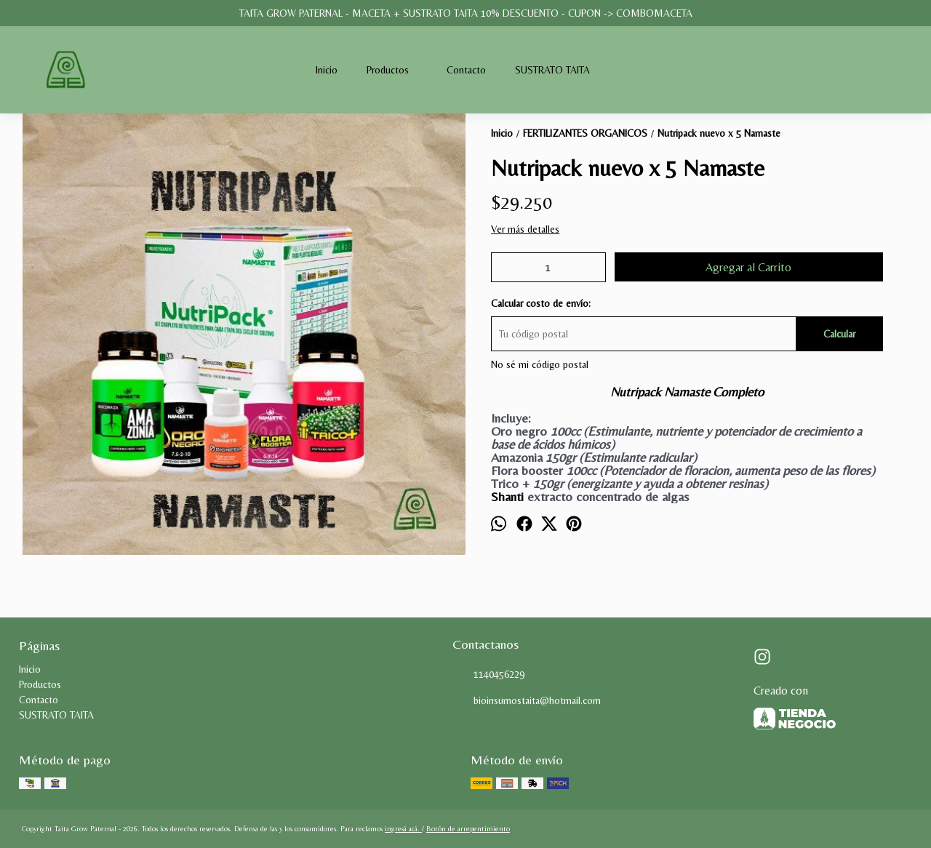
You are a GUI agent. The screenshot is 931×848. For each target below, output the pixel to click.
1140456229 (488, 675)
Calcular (839, 334)
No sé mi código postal (539, 364)
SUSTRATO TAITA (552, 70)
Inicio (326, 70)
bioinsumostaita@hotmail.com (526, 701)
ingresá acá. (403, 829)
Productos (395, 69)
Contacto (466, 70)
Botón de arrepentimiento (468, 829)
